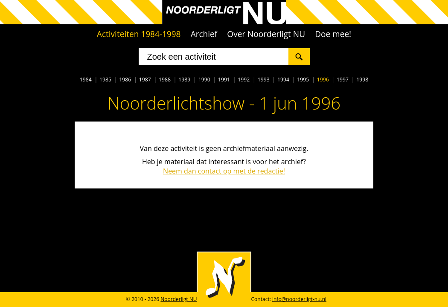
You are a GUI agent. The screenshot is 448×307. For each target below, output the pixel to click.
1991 (224, 79)
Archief (204, 34)
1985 (105, 79)
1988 (165, 79)
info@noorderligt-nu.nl (299, 299)
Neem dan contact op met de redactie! (224, 171)
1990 (204, 79)
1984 (86, 79)
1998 (362, 79)
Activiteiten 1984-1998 (139, 34)
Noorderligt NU (178, 299)
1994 (283, 79)
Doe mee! (333, 34)
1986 (125, 79)
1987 (145, 79)
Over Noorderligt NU (266, 34)
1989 (184, 79)
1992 (244, 79)
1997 (343, 79)
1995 (303, 79)
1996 (323, 79)
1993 (264, 79)
